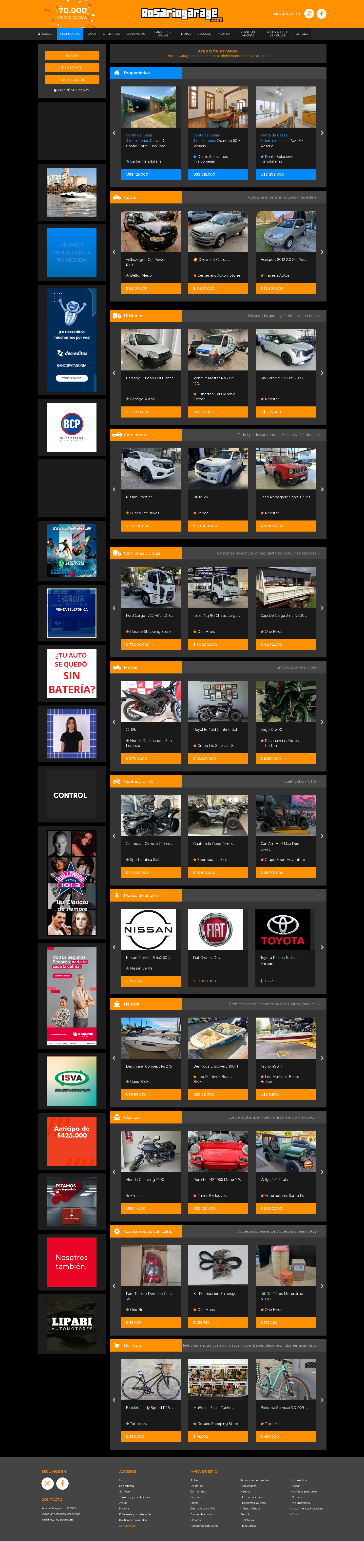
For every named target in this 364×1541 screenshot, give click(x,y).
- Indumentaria (300, 1503)
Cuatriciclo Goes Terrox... (213, 843)
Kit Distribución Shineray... (215, 1293)
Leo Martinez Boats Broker (212, 1079)
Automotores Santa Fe (282, 1195)
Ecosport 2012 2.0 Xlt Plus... (284, 259)
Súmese (124, 1491)
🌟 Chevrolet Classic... (211, 259)
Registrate (72, 67)
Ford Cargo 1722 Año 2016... (149, 615)
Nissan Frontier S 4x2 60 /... (149, 957)
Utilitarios (197, 1486)
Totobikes (136, 1424)
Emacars (135, 1195)
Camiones (197, 1497)
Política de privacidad (133, 1520)
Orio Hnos (204, 631)
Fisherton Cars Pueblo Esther (214, 396)
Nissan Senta (139, 968)
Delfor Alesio (139, 275)
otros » (313, 1345)
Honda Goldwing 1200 (145, 1179)
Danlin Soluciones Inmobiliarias (210, 159)
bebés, (259, 1345)
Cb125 (131, 729)
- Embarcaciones (251, 1497)
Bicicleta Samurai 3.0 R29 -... (284, 1408)
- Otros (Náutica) (251, 1508)
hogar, (247, 1345)
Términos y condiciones (134, 1497)
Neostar (270, 399)
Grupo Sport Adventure (283, 859)
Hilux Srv (200, 497)
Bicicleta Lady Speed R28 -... (150, 1408)
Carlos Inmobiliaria (143, 161)
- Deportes (296, 1497)
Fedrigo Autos (140, 399)
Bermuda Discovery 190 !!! (215, 1066)
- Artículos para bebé (303, 1491)
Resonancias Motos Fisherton (280, 743)
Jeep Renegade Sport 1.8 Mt (285, 497)
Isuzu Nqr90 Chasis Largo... (216, 615)
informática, (230, 1345)
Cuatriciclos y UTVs (203, 1508)
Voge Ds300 (271, 729)
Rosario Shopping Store (148, 631)
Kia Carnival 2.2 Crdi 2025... (283, 378)
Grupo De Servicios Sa (214, 745)
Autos (194, 1480)
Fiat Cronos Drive (208, 957)
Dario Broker (139, 1081)
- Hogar (295, 1486)
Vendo (201, 513)
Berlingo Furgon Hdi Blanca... (151, 378)
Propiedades (248, 1486)
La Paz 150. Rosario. (282, 141)
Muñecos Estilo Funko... (213, 1408)
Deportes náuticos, (274, 1004)
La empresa (126, 1486)
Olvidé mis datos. (72, 90)
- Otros (294, 1514)
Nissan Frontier (139, 497)
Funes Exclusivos (142, 513)
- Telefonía (247, 1520)
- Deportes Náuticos (253, 1503)
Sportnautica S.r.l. (142, 859)
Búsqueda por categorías (135, 1514)
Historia (124, 1508)
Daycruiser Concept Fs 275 (149, 1066)
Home (123, 1480)
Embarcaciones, (243, 1004)
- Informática (298, 1480)
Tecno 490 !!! (271, 1066)
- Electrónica (248, 1525)
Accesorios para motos (296, 1231)
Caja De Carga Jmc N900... (284, 615)
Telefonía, (190, 1345)
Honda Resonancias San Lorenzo (149, 743)
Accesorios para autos (204, 1525)
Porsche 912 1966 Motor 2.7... (217, 1179)
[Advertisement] (71, 130)
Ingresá (72, 55)
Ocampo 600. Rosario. (217, 141)
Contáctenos (127, 1525)
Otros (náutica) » (305, 1004)
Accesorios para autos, (257, 1231)
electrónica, (209, 1345)
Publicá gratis (71, 80)
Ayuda (123, 1503)
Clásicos (196, 1520)
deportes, (274, 1345)
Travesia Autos (275, 275)
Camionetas (198, 1491)
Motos (194, 1503)
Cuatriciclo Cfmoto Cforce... (149, 843)
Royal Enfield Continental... (216, 729)
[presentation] (114, 133)
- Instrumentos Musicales (306, 1508)
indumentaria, (295, 1345)
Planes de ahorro (201, 1514)
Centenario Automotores (217, 275)
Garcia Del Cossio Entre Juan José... (147, 141)
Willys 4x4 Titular (275, 1179)
